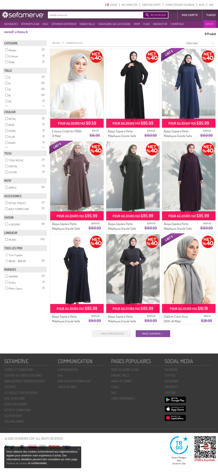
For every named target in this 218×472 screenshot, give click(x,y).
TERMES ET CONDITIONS (18, 369)
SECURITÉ (10, 387)
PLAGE (146, 24)
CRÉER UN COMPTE (151, 4)
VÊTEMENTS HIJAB (30, 24)
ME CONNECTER (129, 4)
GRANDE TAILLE (87, 24)
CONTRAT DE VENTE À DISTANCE (23, 375)
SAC (113, 393)
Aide (60, 375)
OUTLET (209, 24)
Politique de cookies (17, 463)
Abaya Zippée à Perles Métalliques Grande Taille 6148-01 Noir (122, 135)
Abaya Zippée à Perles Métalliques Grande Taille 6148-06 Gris (122, 321)
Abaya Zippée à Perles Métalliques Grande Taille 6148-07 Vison (66, 228)
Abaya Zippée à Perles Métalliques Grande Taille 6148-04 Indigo (178, 135)
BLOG (202, 4)
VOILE (45, 24)
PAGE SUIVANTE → (153, 333)
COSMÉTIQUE (177, 24)
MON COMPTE (190, 15)
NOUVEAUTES (11, 24)
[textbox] (94, 15)
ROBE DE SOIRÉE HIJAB (124, 369)
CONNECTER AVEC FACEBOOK (179, 4)
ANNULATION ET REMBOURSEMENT (24, 381)
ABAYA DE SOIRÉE (121, 381)
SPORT (137, 24)
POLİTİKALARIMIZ (14, 421)
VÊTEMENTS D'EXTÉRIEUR (64, 24)
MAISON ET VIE (160, 24)
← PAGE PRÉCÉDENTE (111, 333)
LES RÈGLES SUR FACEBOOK (21, 393)
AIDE (211, 4)
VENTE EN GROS (67, 387)
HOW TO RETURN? (14, 398)
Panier (211, 15)
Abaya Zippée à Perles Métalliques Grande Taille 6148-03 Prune (178, 228)
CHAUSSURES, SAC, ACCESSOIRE (114, 24)
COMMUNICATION (68, 369)
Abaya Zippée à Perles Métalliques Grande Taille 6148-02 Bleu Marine (66, 321)
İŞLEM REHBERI (13, 416)
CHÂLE (115, 387)
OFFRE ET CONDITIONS (17, 410)
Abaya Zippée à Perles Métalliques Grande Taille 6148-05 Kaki (122, 228)
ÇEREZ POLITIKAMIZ (15, 404)
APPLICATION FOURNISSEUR (74, 381)
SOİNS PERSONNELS (123, 398)
